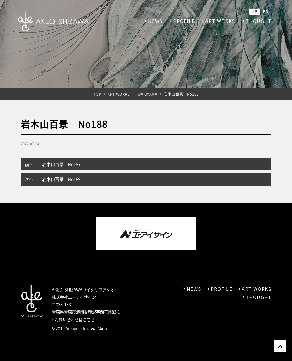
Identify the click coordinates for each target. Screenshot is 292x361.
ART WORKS (220, 20)
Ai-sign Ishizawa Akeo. (87, 328)
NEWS (155, 20)
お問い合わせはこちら (75, 319)
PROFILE (184, 20)
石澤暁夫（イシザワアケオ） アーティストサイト (53, 21)
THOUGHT (258, 20)
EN (266, 11)
